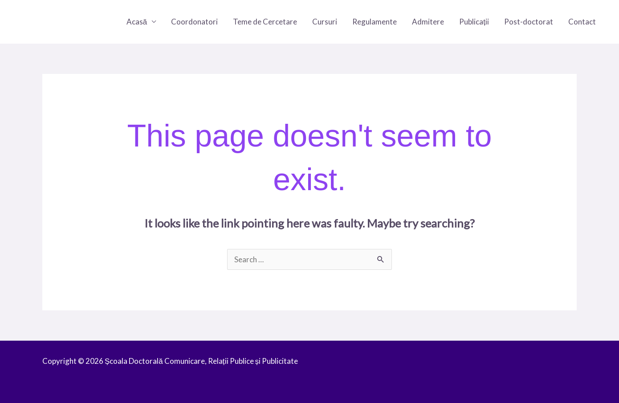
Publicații (474, 21)
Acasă (136, 21)
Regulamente (374, 21)
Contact (582, 21)
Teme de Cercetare (265, 21)
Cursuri (324, 21)
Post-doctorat (528, 21)
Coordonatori (194, 21)
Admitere (428, 21)
